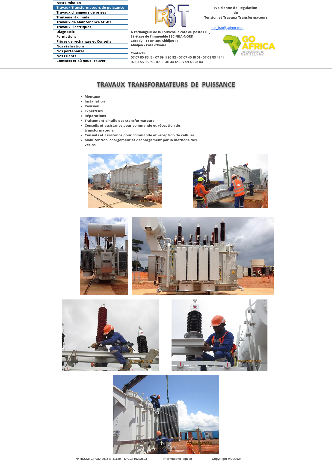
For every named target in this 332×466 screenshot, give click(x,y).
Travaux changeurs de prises (81, 12)
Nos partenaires (70, 51)
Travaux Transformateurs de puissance (90, 7)
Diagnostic (65, 31)
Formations (66, 36)
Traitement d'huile (72, 17)
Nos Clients (66, 56)
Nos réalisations (70, 46)
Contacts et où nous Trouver (81, 61)
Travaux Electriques (73, 27)
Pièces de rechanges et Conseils (83, 41)
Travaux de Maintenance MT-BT (83, 22)
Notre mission (68, 2)
